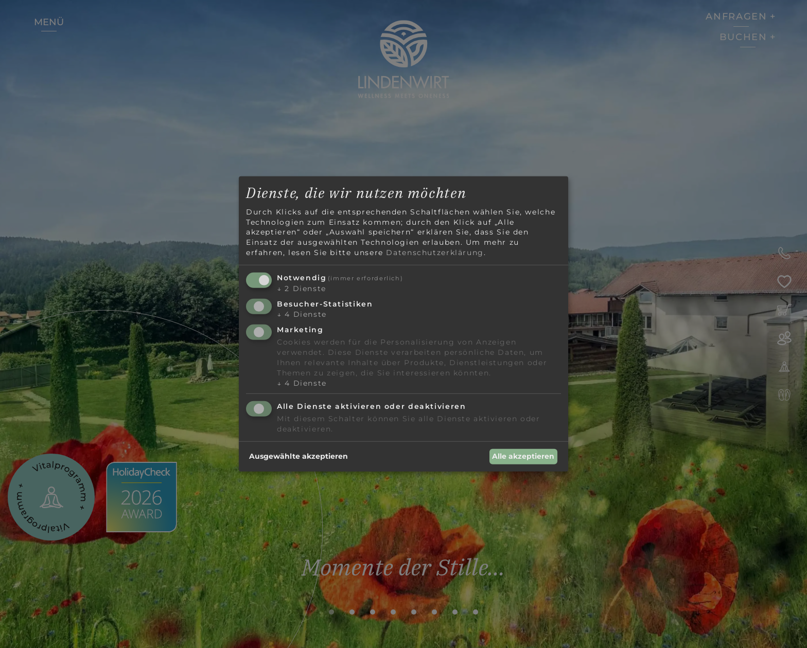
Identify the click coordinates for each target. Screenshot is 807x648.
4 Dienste (302, 314)
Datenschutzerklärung (434, 252)
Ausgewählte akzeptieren (298, 456)
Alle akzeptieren (523, 456)
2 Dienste (301, 288)
